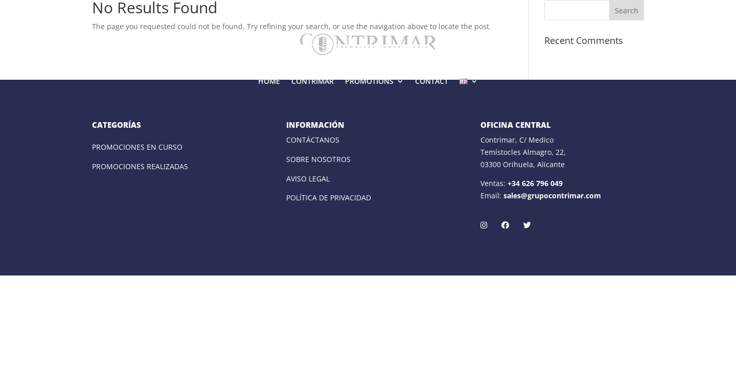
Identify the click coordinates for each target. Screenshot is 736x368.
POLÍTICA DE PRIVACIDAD (328, 197)
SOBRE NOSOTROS (318, 159)
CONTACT (431, 81)
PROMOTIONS (369, 81)
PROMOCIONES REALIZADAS (140, 166)
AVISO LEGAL (308, 178)
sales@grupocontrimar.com (552, 195)
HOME (269, 81)
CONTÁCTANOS (312, 140)
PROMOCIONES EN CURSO (137, 147)
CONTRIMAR (312, 81)
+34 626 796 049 (535, 183)
